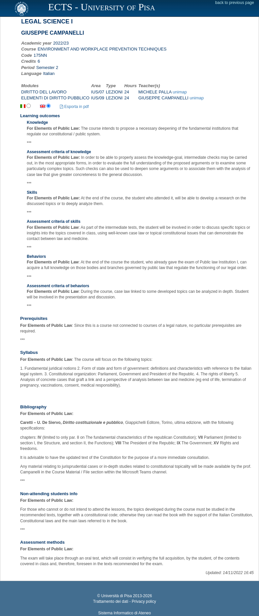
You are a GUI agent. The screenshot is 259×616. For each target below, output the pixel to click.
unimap (180, 91)
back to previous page (234, 2)
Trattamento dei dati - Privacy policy (124, 601)
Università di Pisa (116, 596)
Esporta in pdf (74, 106)
